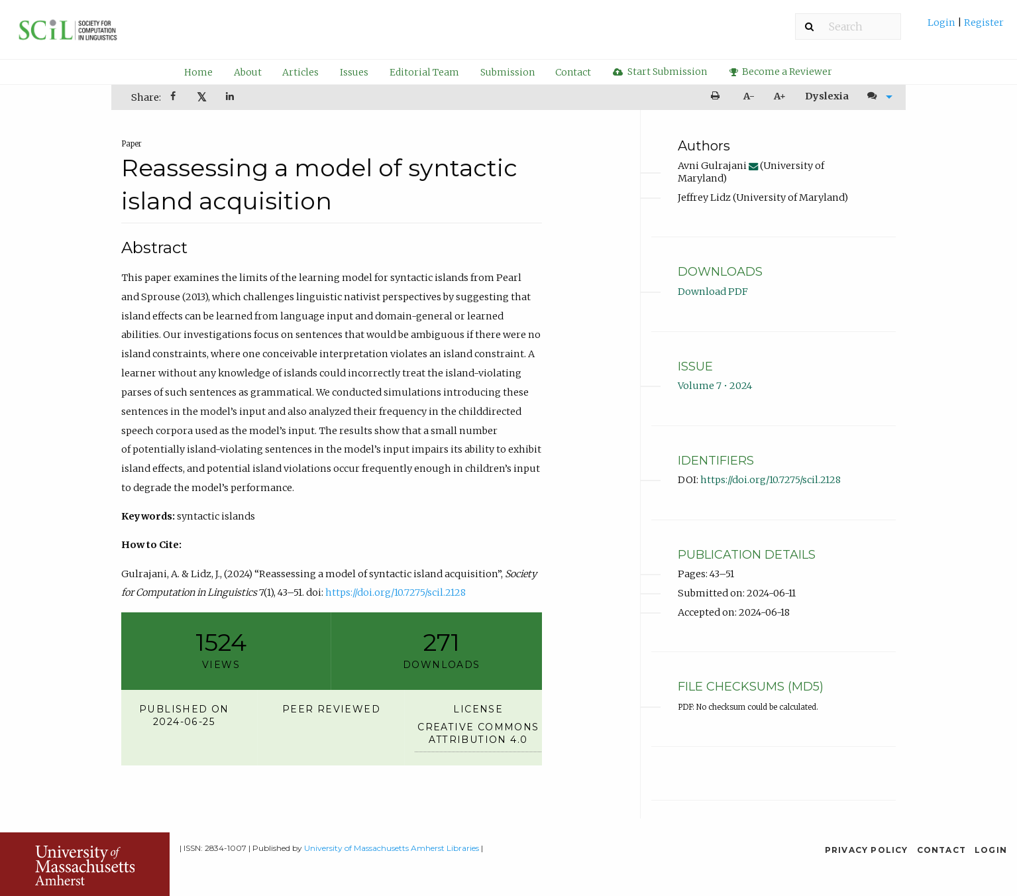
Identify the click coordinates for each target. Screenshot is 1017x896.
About (248, 72)
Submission (507, 72)
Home (198, 72)
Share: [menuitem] (146, 97)
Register (983, 22)
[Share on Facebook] (174, 97)
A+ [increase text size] (780, 96)
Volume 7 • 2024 (715, 386)
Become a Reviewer (781, 72)
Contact (573, 72)
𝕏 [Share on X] (202, 97)
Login (942, 22)
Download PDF (713, 292)
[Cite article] (877, 96)
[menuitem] (966, 27)
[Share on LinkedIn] (231, 97)
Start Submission (660, 72)
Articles (300, 72)
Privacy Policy (866, 850)
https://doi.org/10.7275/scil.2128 (395, 592)
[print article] (717, 96)
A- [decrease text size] (749, 96)
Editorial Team (424, 72)
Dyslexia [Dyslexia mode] (827, 96)
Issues (354, 72)
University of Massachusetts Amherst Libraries (391, 848)
